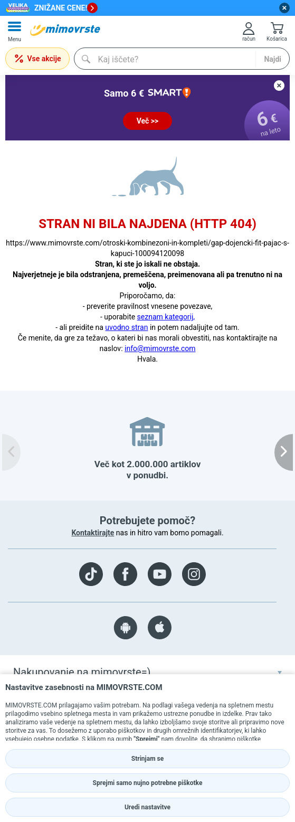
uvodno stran (126, 327)
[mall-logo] (65, 30)
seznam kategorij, (166, 317)
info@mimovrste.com (160, 348)
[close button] (284, 8)
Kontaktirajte (92, 532)
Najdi (272, 59)
